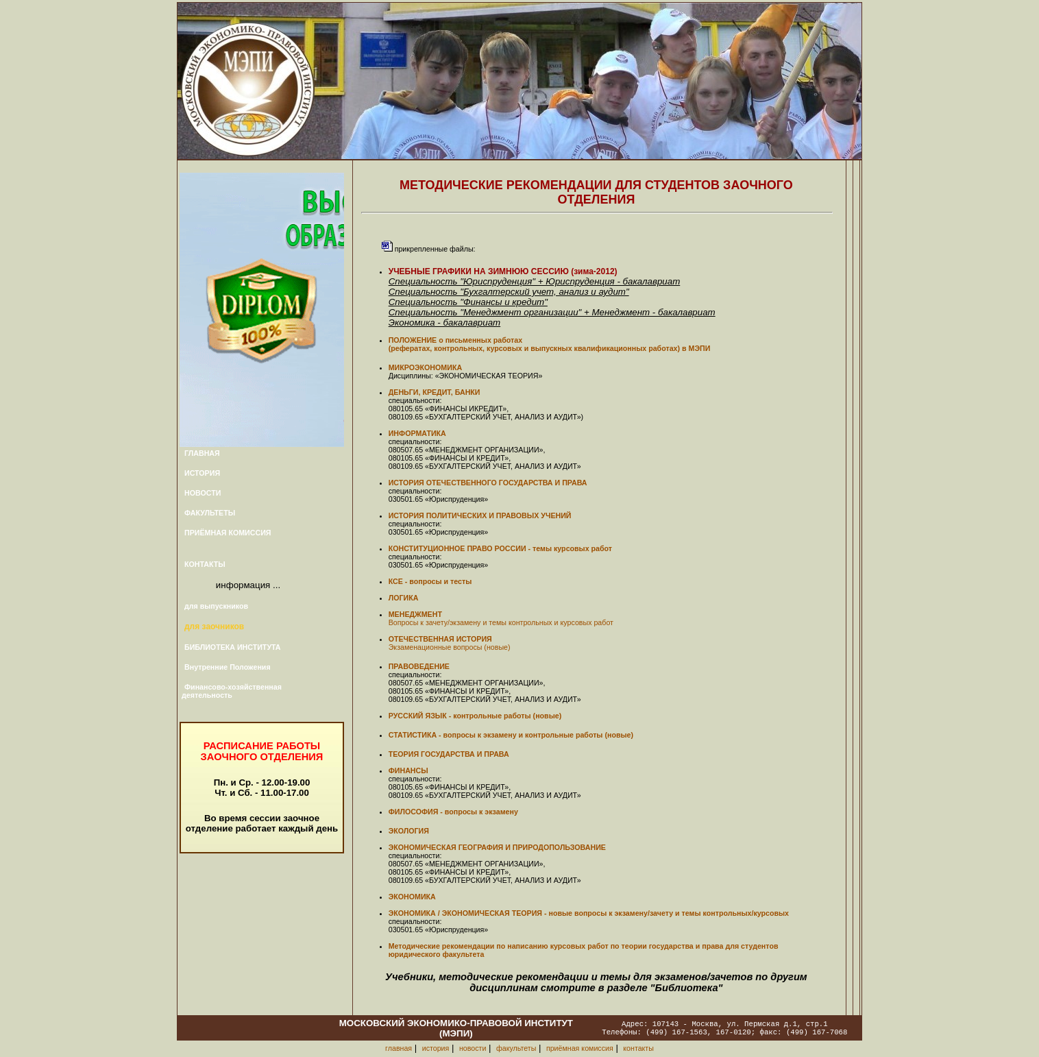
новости (472, 1048)
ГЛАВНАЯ (202, 453)
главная (398, 1048)
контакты (638, 1048)
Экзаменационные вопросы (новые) (450, 647)
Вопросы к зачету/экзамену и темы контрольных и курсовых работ (501, 622)
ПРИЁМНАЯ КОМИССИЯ (227, 532)
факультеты (516, 1048)
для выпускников (216, 606)
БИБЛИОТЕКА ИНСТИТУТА (232, 647)
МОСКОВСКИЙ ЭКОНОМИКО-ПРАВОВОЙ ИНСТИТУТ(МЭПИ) (456, 1028)
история (436, 1048)
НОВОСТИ (202, 493)
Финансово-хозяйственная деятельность (232, 691)
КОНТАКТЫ (204, 564)
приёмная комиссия (579, 1048)
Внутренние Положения (227, 667)
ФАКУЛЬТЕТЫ (209, 513)
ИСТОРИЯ (202, 473)
